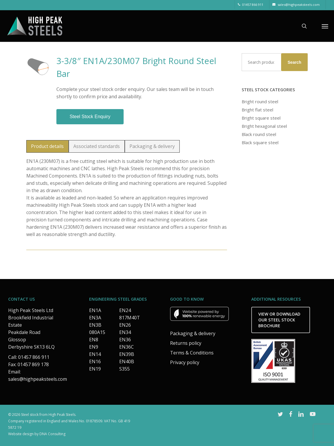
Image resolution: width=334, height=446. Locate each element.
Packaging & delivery (192, 333)
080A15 (97, 332)
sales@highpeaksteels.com (37, 379)
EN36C (126, 347)
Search (294, 62)
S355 (124, 369)
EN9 (93, 347)
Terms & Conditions (192, 352)
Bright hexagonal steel (264, 126)
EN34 (125, 332)
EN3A (95, 317)
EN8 (93, 339)
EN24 (125, 310)
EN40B (126, 361)
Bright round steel (260, 101)
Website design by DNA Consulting (36, 433)
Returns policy (185, 343)
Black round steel (259, 134)
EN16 (95, 361)
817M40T (129, 317)
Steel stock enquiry (90, 116)
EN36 (125, 339)
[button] (325, 26)
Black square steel (260, 142)
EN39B (126, 354)
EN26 (125, 325)
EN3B (95, 325)
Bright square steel (261, 118)
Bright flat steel (257, 110)
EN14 (95, 354)
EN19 (95, 369)
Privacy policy (184, 362)
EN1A (95, 310)
